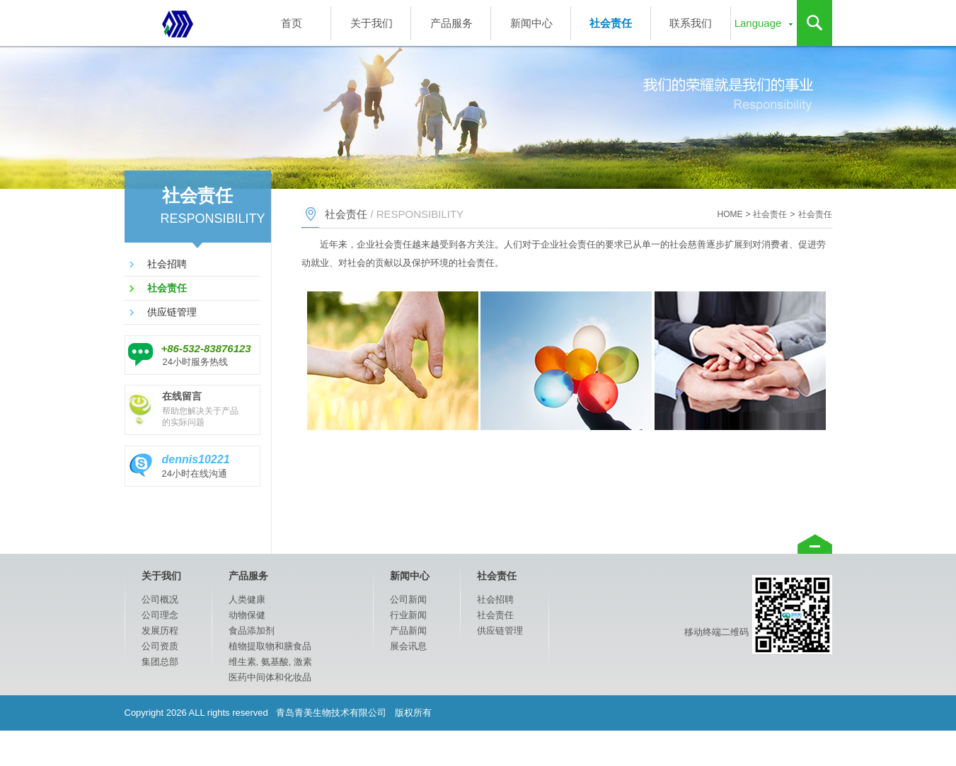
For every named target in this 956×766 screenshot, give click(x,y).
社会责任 (610, 23)
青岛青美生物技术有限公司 (331, 712)
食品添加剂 (252, 630)
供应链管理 (172, 312)
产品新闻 (408, 630)
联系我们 (690, 23)
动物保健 (247, 615)
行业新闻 (408, 615)
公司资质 (160, 646)
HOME (729, 214)
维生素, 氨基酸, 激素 (270, 661)
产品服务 (451, 23)
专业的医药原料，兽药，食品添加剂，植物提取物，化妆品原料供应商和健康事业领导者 (178, 23)
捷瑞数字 (689, 748)
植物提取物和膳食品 (270, 646)
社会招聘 (167, 263)
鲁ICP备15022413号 (790, 748)
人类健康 (247, 599)
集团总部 (160, 661)
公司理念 (160, 615)
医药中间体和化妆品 (270, 677)
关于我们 (371, 23)
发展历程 (160, 630)
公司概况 (160, 599)
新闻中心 (531, 23)
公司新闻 (408, 599)
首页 (291, 23)
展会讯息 (408, 646)
